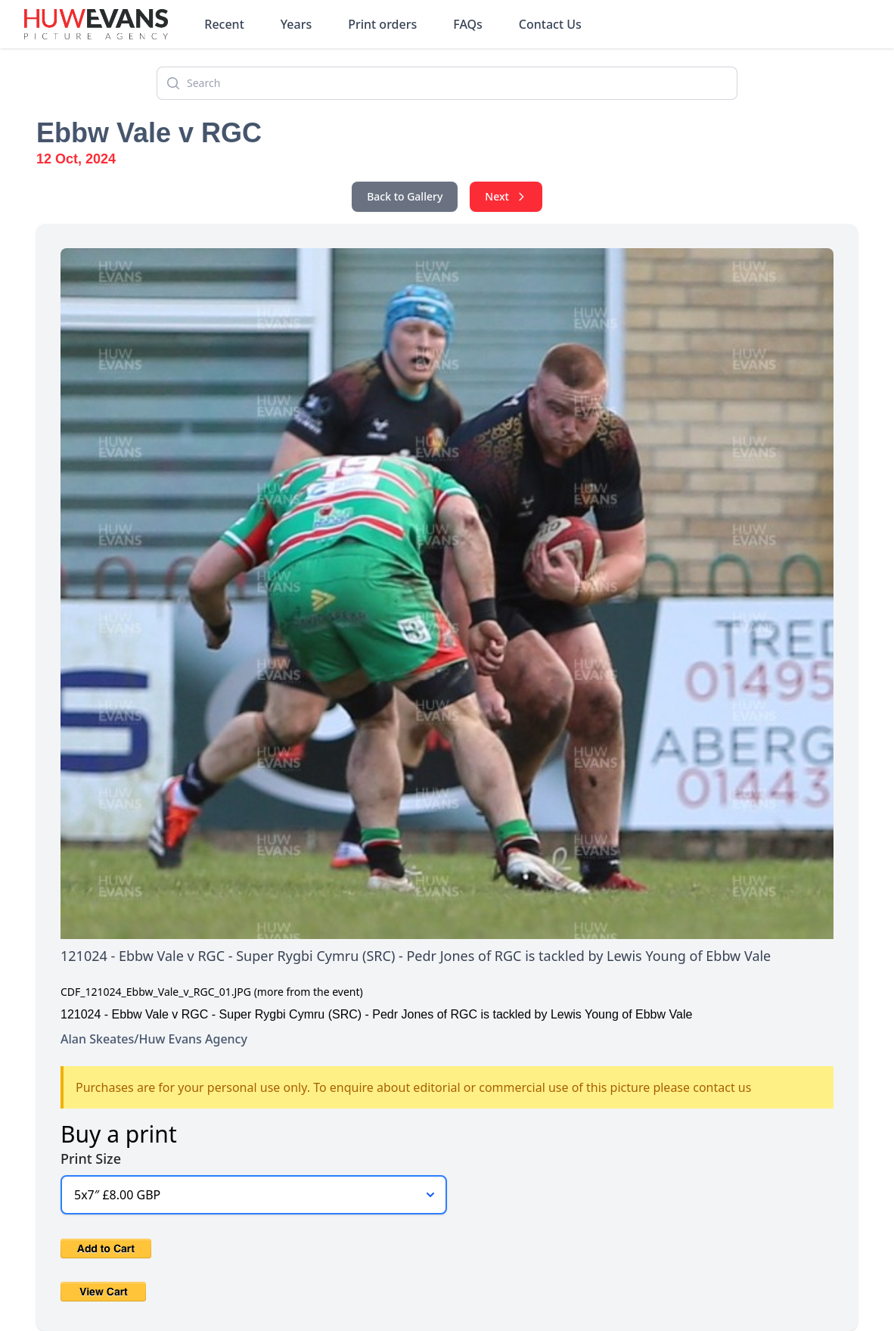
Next (506, 196)
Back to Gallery (404, 196)
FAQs (468, 24)
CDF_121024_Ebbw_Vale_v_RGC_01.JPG (156, 991)
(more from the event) (308, 991)
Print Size (91, 1158)
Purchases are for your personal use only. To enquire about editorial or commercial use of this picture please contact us (413, 1087)
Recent (224, 24)
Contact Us (550, 24)
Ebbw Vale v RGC (149, 132)
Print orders (382, 24)
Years (296, 24)
